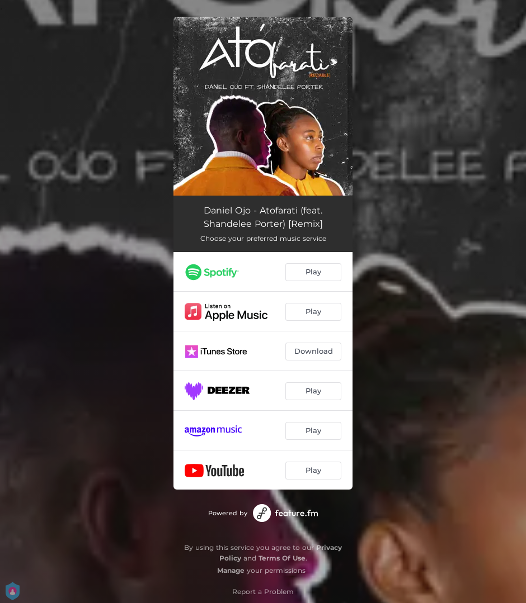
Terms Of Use (282, 558)
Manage (231, 570)
